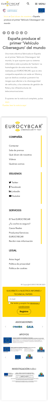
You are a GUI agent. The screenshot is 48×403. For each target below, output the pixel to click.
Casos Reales (15, 228)
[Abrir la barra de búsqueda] (28, 4)
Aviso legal (14, 259)
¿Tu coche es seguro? (19, 224)
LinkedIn (14, 192)
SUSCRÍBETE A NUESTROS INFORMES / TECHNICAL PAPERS (24, 295)
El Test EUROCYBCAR (19, 219)
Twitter (13, 183)
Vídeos (12, 159)
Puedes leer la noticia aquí (14, 105)
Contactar (14, 146)
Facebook (15, 187)
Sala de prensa (16, 150)
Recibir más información (21, 241)
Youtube (14, 196)
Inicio (6, 17)
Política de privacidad (19, 264)
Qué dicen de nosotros (21, 17)
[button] (5, 327)
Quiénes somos (16, 164)
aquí (7, 102)
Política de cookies (18, 268)
